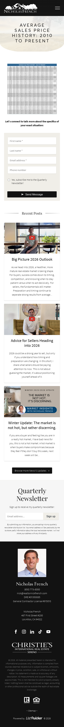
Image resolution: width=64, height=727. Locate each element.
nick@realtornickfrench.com (32, 593)
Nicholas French (32, 583)
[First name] (32, 140)
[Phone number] (32, 170)
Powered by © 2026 (32, 718)
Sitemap (32, 710)
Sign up (50, 516)
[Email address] (32, 160)
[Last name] (32, 150)
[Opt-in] (9, 180)
